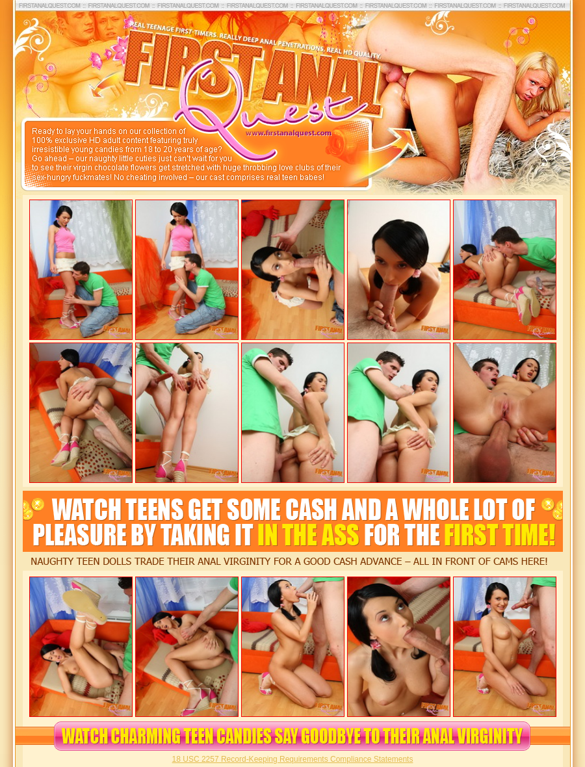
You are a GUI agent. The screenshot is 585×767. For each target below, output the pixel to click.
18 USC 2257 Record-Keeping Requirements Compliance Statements (292, 759)
